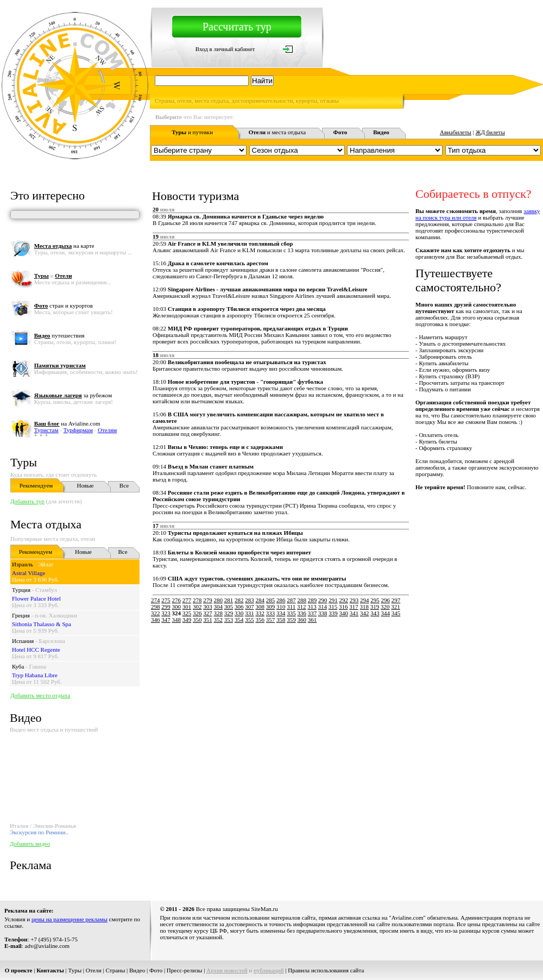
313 (312, 606)
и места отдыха (277, 132)
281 (228, 600)
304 (218, 606)
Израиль (22, 564)
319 (375, 606)
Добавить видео (30, 843)
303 (207, 606)
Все (124, 485)
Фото (155, 970)
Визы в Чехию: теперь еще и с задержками (225, 447)
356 (260, 619)
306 (239, 606)
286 (281, 600)
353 (228, 619)
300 (176, 606)
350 (197, 619)
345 (396, 613)
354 (239, 619)
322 (155, 613)
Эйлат (45, 564)
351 (207, 619)
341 (354, 613)
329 (228, 613)
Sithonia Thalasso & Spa (41, 624)
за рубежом (73, 395)
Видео (137, 970)
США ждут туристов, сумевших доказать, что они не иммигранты (257, 578)
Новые (85, 485)
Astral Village (28, 573)
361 (312, 619)
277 (187, 600)
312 (301, 606)
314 (322, 606)
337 (312, 613)
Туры (23, 462)
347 (166, 619)
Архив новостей (227, 970)
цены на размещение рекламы (69, 919)
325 (187, 613)
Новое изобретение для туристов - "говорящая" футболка (245, 381)
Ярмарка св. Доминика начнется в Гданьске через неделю (246, 216)
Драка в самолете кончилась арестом (218, 263)
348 (176, 619)
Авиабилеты (455, 132)
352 (218, 619)
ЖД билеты (490, 132)
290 (322, 600)
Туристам (46, 430)
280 (218, 600)
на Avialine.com (67, 423)
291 (333, 600)
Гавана (38, 666)
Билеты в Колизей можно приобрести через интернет (239, 552)
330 (239, 613)
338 (322, 613)
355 (249, 619)
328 (218, 613)
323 (166, 613)
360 (302, 619)
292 (344, 600)
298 (155, 606)
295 (375, 600)
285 (270, 600)
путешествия (59, 335)
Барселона (52, 641)
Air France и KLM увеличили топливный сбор (230, 243)
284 (260, 600)
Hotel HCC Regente (36, 649)
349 (187, 619)
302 (197, 606)
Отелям (107, 430)
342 (364, 613)
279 (207, 600)
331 (249, 613)
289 (312, 600)
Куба (18, 666)
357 (270, 619)
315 (333, 606)
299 (166, 606)
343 (375, 613)
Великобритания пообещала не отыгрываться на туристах (247, 362)
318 (364, 606)
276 (176, 600)
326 (197, 613)
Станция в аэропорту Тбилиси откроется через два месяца (247, 308)
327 (207, 613)
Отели (94, 970)
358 (281, 619)
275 (166, 600)
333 (270, 613)
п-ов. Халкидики (56, 615)
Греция (21, 615)
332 (260, 613)
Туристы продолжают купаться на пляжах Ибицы (235, 532)
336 (302, 613)
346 (155, 619)
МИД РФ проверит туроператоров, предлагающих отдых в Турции (258, 328)
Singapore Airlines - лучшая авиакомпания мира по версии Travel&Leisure (268, 289)
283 (249, 600)
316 (343, 606)
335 (291, 613)
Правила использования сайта (326, 970)
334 (281, 613)
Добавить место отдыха (40, 695)
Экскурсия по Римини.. (39, 832)
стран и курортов (63, 305)
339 (333, 613)
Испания (23, 641)
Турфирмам (78, 430)
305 (228, 606)
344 (385, 613)
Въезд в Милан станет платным (211, 466)
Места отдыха (45, 524)
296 (385, 600)
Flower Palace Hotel (36, 598)
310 (281, 606)
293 (354, 600)
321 (395, 606)
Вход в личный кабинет (225, 49)
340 (344, 613)
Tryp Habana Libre (35, 675)
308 (260, 606)
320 (385, 606)
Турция (21, 589)
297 (396, 600)
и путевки (192, 132)
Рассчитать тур (237, 27)
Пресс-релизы (185, 970)
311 (291, 606)
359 (291, 619)
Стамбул (46, 589)
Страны (115, 970)
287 (291, 600)
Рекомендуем (36, 485)
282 (239, 600)
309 (270, 606)
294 (364, 600)
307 (249, 606)
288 (302, 600)
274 (155, 600)
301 (187, 606)
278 (197, 600)
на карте (64, 245)
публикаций (269, 970)
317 (353, 606)
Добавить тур (27, 501)
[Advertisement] (298, 700)
